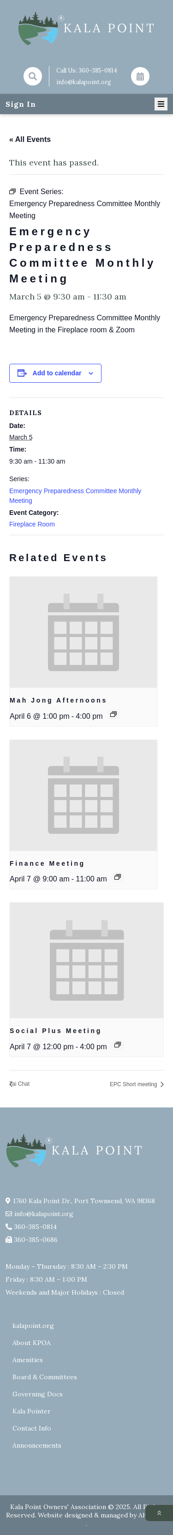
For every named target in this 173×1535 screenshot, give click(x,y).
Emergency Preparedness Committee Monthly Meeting (75, 495)
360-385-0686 (36, 1239)
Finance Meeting (47, 863)
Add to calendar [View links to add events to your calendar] (57, 373)
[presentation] (83, 632)
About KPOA (31, 1343)
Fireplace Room (32, 524)
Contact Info (31, 1428)
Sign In (21, 104)
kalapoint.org (33, 1325)
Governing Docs (37, 1394)
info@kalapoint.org (83, 82)
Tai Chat (19, 1084)
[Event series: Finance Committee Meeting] (117, 877)
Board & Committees (44, 1377)
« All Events (30, 139)
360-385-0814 (97, 70)
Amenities (27, 1360)
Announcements (36, 1445)
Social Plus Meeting (56, 1030)
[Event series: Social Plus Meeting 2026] (117, 1044)
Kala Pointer (31, 1411)
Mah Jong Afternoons (58, 700)
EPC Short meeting (134, 1084)
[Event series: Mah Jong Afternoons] (113, 714)
